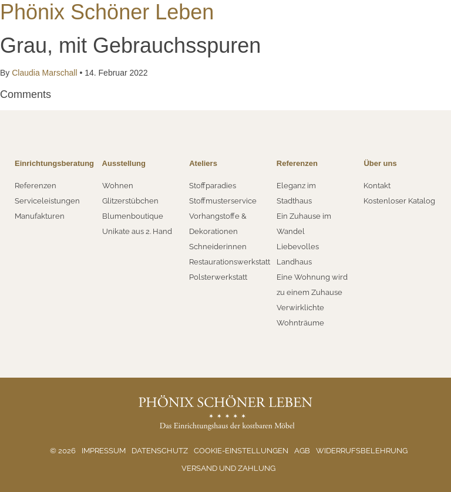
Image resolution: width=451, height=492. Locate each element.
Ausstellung (124, 163)
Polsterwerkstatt (218, 277)
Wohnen (117, 185)
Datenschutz (160, 450)
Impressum (104, 450)
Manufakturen (40, 216)
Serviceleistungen (47, 200)
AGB (302, 450)
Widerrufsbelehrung (362, 450)
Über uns (380, 163)
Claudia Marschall (44, 72)
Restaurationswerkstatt (229, 261)
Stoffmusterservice (223, 200)
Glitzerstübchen (130, 200)
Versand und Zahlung (228, 468)
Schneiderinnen (218, 246)
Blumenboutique (132, 216)
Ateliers (203, 163)
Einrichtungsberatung (54, 163)
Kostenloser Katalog (399, 200)
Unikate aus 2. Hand (137, 231)
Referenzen (35, 185)
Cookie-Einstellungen (241, 450)
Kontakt (377, 185)
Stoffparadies (212, 185)
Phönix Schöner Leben (107, 12)
